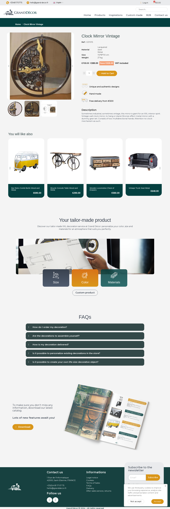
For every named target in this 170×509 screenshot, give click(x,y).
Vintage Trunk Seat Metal (139, 188)
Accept (157, 501)
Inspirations (115, 15)
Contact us (161, 15)
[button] (8, 66)
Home (87, 15)
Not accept (135, 501)
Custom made (134, 15)
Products (100, 15)
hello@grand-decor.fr (39, 2)
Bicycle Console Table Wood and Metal (64, 189)
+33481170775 (16, 2)
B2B (148, 15)
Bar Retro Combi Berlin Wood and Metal (25, 189)
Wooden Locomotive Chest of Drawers (102, 189)
